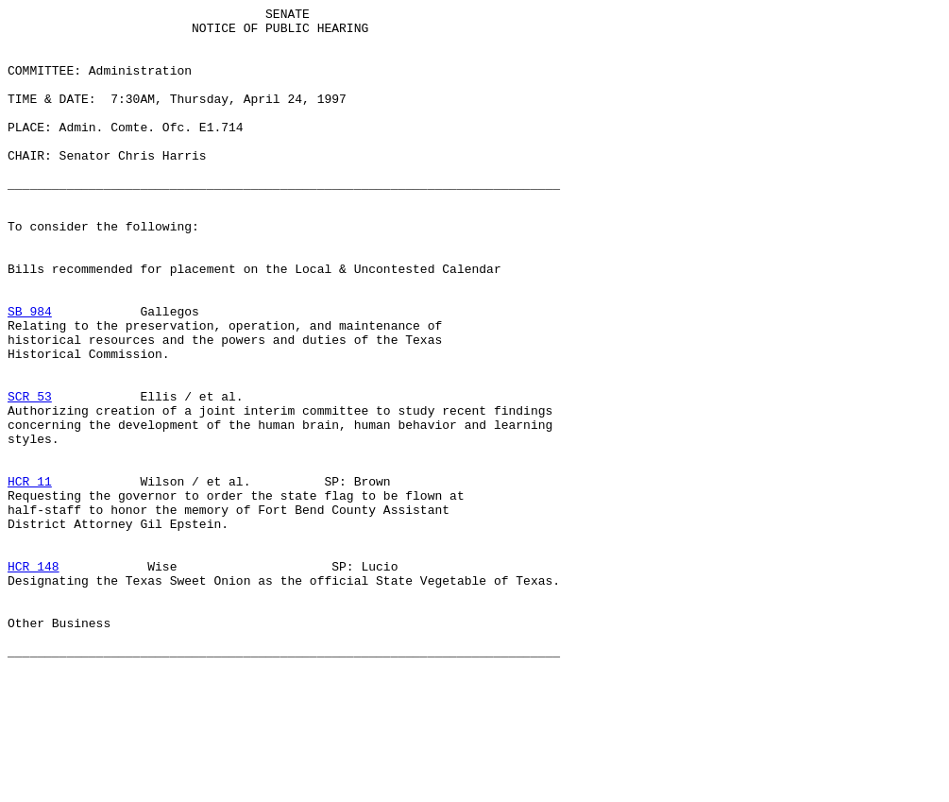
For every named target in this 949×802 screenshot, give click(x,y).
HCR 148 (33, 679)
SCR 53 (30, 475)
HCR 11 (30, 577)
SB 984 (30, 373)
